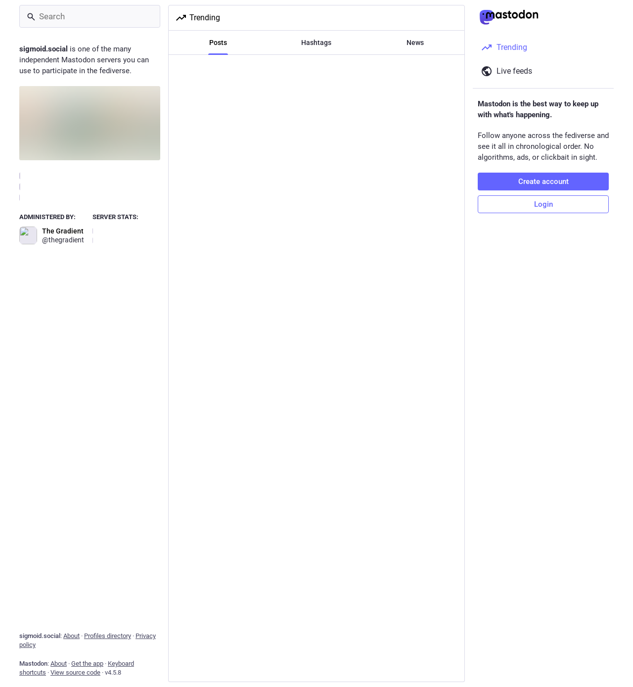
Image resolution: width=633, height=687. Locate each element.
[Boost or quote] (255, 372)
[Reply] (188, 372)
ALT (443, 348)
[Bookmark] (384, 372)
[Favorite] (320, 372)
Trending (197, 18)
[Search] (89, 16)
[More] (450, 372)
